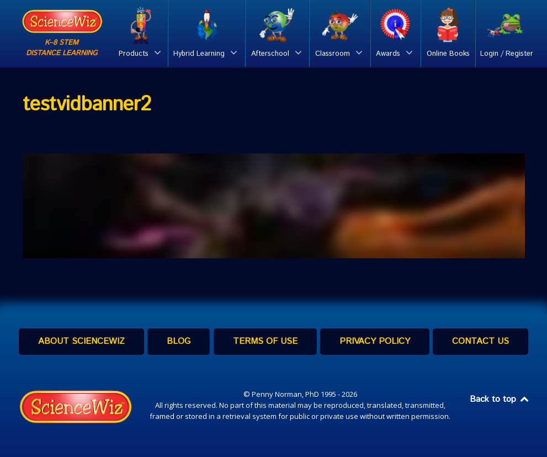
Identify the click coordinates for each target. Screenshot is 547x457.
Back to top (500, 399)
